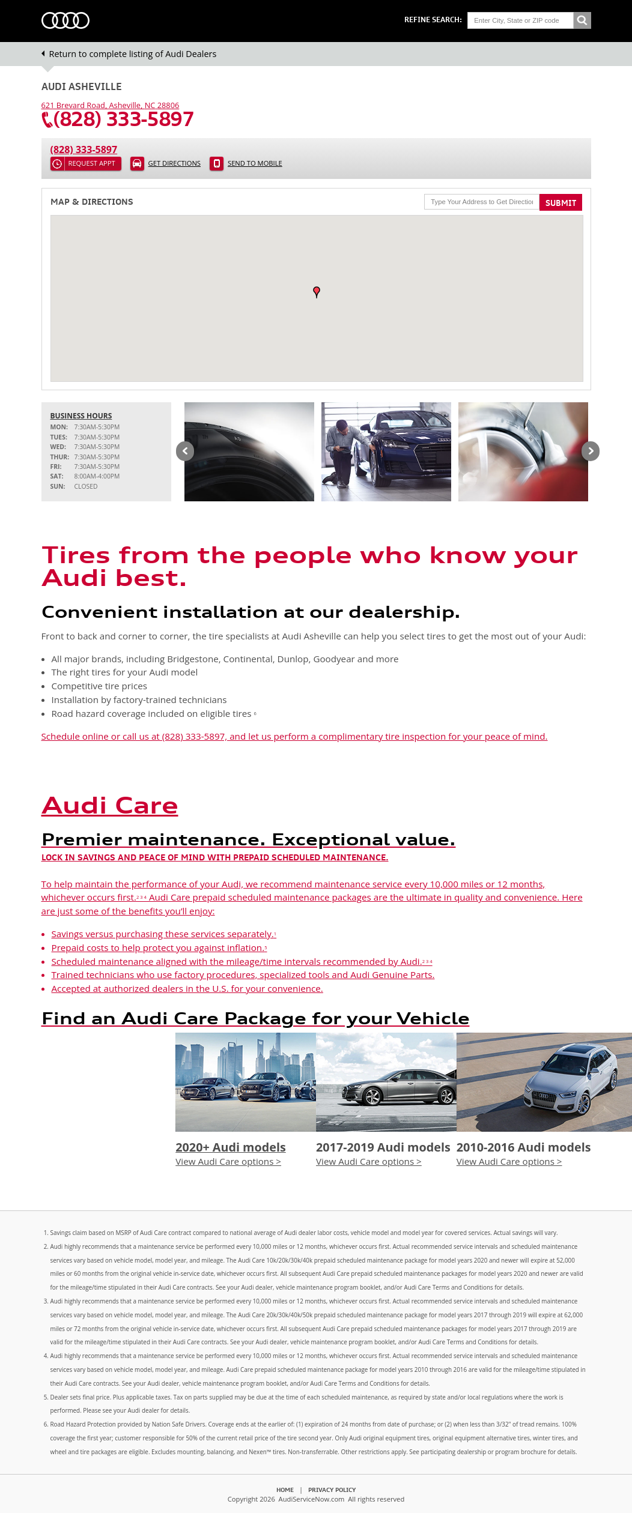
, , (110, 105)
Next (591, 452)
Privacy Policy (332, 1489)
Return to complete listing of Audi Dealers (133, 53)
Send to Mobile (255, 163)
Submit (560, 203)
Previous (185, 452)
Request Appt (91, 163)
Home (285, 1489)
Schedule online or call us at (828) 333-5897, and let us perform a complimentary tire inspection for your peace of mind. (294, 736)
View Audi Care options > (228, 1161)
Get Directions (174, 163)
